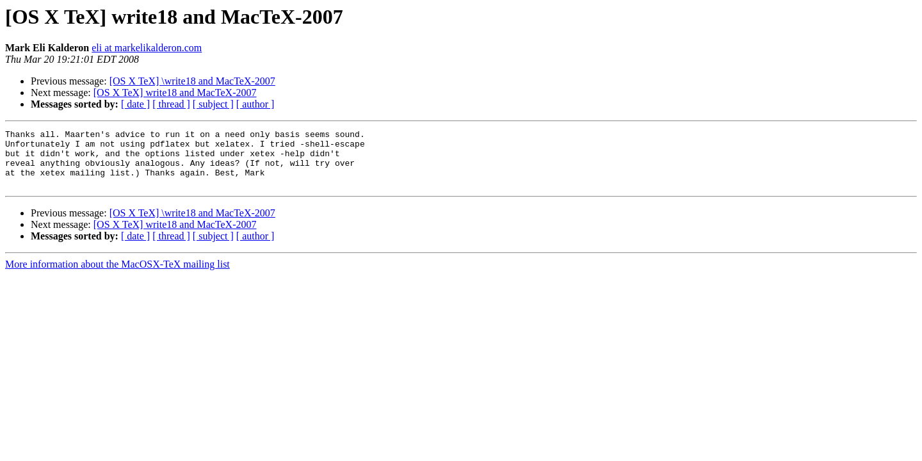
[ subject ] (213, 104)
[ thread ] (171, 104)
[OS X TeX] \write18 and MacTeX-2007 (192, 81)
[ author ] (255, 104)
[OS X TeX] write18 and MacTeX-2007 (175, 92)
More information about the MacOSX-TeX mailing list (117, 275)
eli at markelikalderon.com (147, 47)
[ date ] (135, 104)
